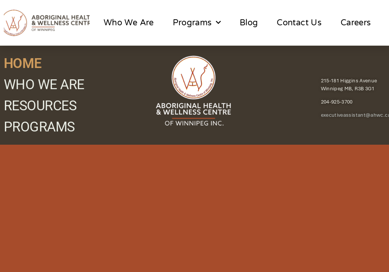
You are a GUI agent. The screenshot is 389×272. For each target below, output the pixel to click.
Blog (249, 23)
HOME (23, 63)
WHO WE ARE (44, 85)
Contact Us (299, 23)
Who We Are (129, 23)
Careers (356, 23)
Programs (197, 22)
